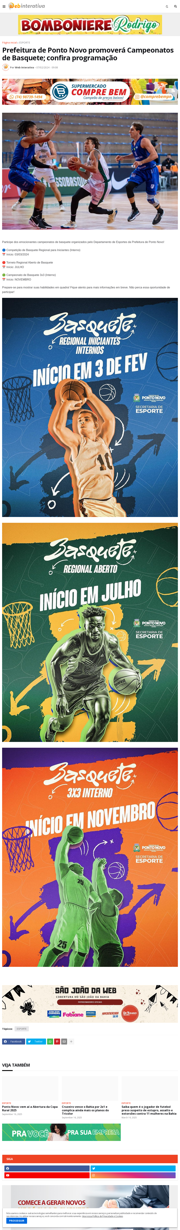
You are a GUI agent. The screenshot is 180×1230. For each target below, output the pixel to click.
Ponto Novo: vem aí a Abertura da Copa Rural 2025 (30, 1108)
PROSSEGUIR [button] (16, 1220)
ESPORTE (24, 42)
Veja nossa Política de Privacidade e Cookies (102, 1216)
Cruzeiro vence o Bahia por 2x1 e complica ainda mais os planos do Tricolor (85, 1110)
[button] (4, 6)
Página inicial (9, 42)
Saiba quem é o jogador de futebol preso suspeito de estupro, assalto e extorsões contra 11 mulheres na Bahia (149, 1110)
